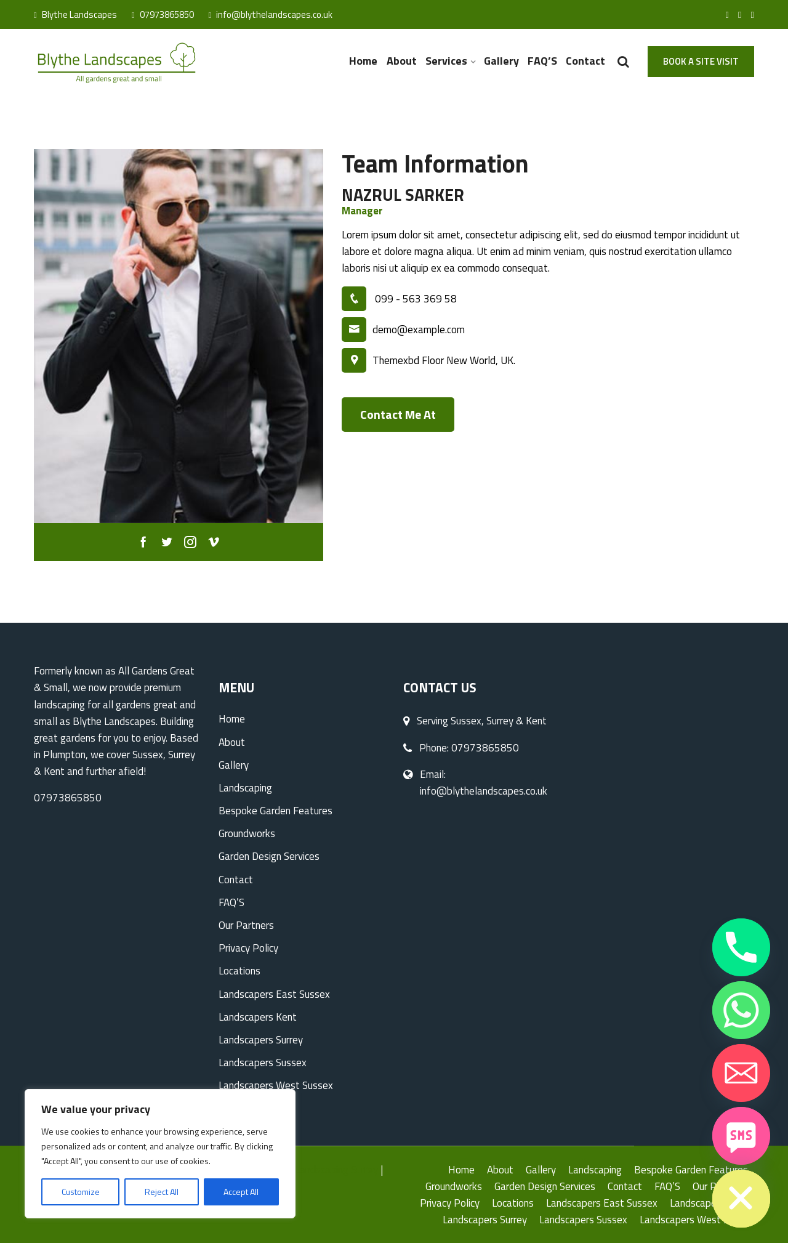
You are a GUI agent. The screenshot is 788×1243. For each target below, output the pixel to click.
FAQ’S (542, 60)
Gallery (501, 60)
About (402, 60)
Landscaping (245, 788)
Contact (585, 60)
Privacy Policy (248, 948)
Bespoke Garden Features (275, 811)
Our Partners (246, 925)
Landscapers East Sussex (274, 994)
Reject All (162, 1191)
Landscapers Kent (258, 1017)
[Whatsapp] (741, 1010)
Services (446, 60)
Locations (239, 971)
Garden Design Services (269, 856)
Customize (81, 1191)
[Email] (741, 1073)
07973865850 (163, 14)
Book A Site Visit (701, 61)
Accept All (241, 1191)
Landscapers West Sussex (276, 1085)
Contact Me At (398, 414)
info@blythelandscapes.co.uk (271, 14)
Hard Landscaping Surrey (324, 1170)
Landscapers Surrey (261, 1040)
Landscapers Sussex (263, 1063)
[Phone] (741, 947)
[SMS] (741, 1136)
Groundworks (247, 833)
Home (364, 60)
